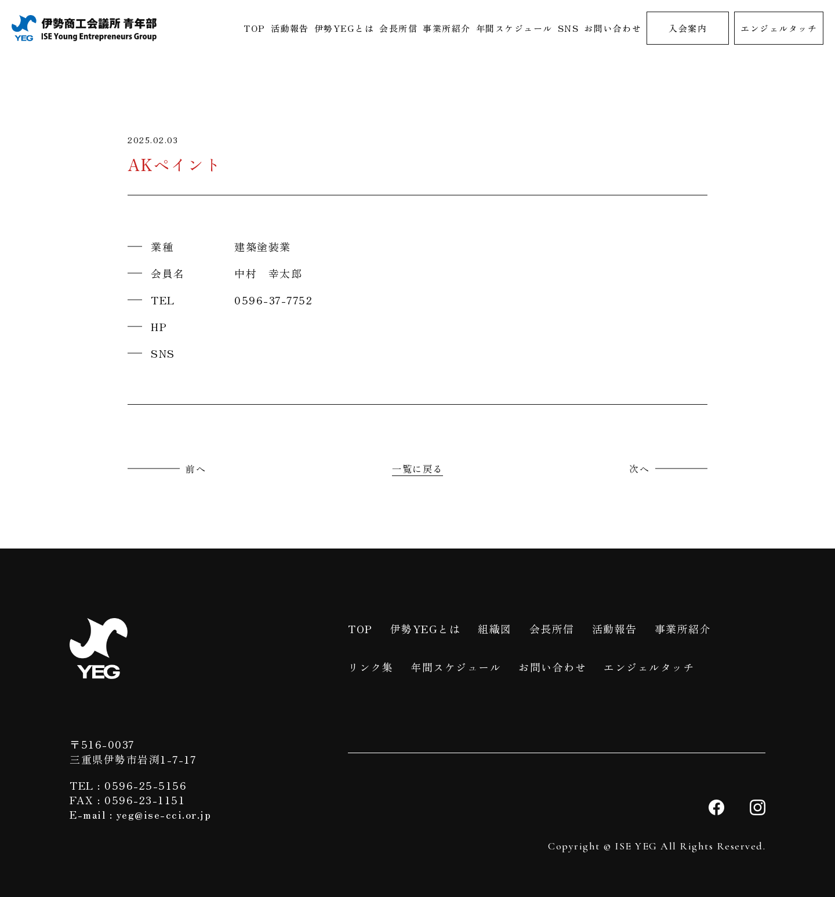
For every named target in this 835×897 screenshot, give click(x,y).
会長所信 (398, 28)
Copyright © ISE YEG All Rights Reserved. (656, 846)
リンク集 (370, 666)
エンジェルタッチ (778, 28)
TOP (255, 28)
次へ (639, 468)
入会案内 (688, 28)
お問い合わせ (612, 28)
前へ (196, 468)
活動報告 (290, 28)
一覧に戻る (417, 468)
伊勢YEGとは (344, 28)
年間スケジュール (514, 28)
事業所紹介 (447, 28)
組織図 (495, 628)
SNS (568, 28)
